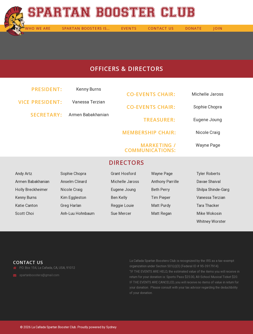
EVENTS (128, 28)
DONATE (193, 28)
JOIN (217, 28)
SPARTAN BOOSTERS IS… (86, 28)
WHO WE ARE (38, 28)
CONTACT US (161, 28)
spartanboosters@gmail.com (39, 275)
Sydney (111, 327)
